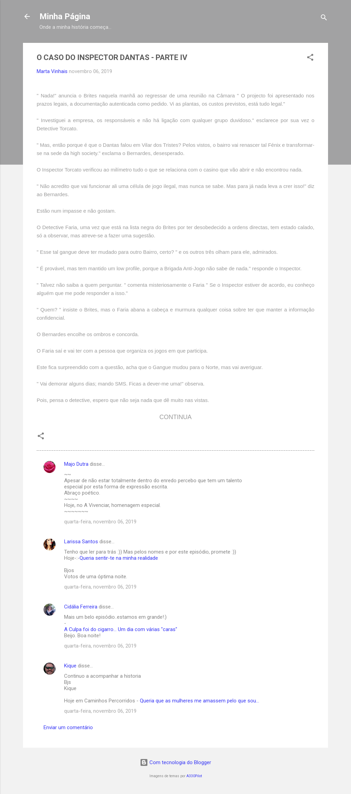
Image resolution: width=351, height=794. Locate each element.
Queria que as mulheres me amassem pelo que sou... (199, 701)
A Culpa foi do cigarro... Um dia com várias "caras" (120, 629)
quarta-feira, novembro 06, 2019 (100, 522)
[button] (310, 58)
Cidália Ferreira (80, 607)
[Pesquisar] (324, 18)
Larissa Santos (81, 541)
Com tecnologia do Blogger (175, 762)
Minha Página (64, 16)
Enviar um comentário (68, 727)
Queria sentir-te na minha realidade (119, 558)
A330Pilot (194, 776)
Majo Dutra (76, 464)
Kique (70, 666)
